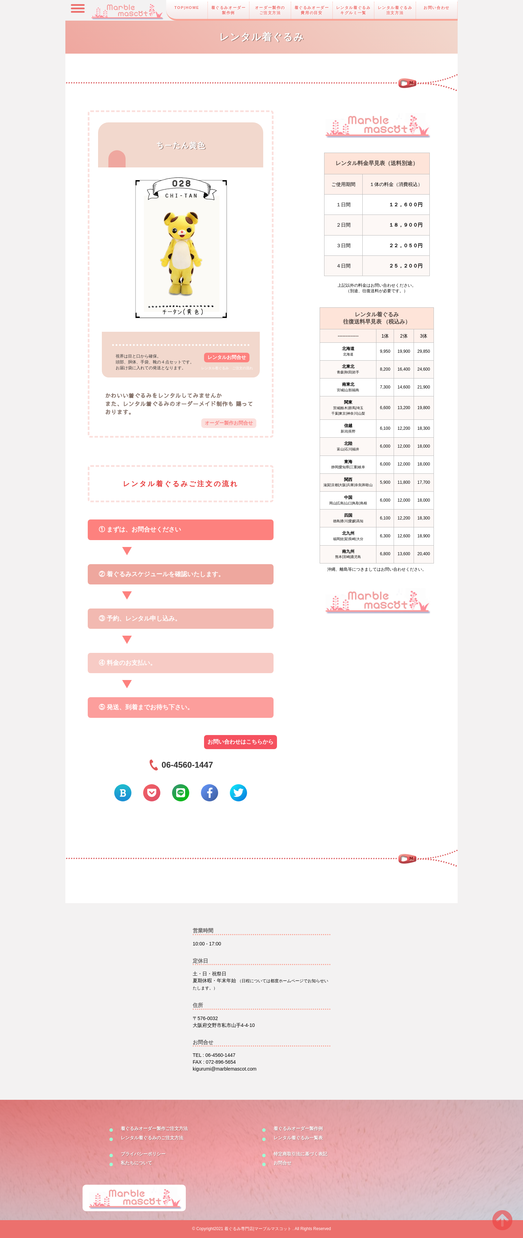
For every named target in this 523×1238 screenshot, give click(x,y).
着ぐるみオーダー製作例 (228, 10)
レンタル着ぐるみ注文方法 (395, 10)
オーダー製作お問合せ (229, 423)
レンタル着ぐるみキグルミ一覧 (353, 10)
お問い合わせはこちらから (240, 742)
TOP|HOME (186, 8)
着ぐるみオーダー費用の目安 (312, 10)
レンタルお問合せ (226, 357)
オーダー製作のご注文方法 (270, 10)
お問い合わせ (437, 8)
